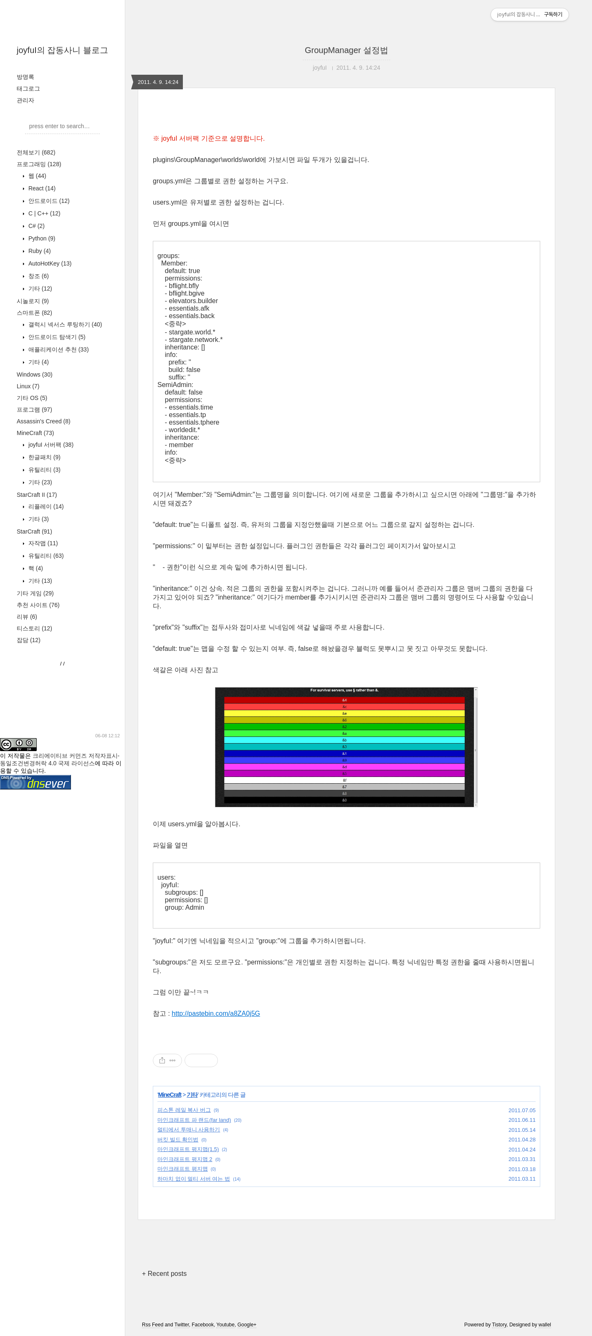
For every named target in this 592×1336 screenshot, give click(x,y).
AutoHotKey (49, 263)
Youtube (225, 1325)
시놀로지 (33, 301)
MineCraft (35, 433)
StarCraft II (37, 494)
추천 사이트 (38, 605)
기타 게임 (35, 593)
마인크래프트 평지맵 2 (184, 1159)
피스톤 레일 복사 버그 (184, 1110)
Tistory (499, 1325)
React (41, 188)
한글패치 (44, 457)
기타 (39, 288)
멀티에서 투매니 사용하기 (188, 1129)
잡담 (28, 640)
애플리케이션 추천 (58, 349)
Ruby (39, 251)
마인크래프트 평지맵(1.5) (188, 1149)
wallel (545, 1325)
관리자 (25, 100)
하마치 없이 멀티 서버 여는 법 (193, 1179)
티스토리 (34, 628)
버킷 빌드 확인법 (177, 1139)
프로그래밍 (39, 164)
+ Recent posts (164, 1273)
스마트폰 (34, 312)
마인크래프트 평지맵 (182, 1169)
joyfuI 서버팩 (50, 444)
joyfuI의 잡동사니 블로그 (62, 50)
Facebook (203, 1325)
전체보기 (36, 152)
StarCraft (34, 531)
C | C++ (44, 213)
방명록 (25, 76)
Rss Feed (152, 1325)
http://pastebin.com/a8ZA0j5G (216, 1013)
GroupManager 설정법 (346, 50)
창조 (38, 276)
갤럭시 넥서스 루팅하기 (64, 324)
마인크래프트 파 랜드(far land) (194, 1120)
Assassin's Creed (44, 421)
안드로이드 (48, 200)
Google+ (247, 1325)
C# (36, 226)
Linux (28, 386)
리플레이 (45, 506)
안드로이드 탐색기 (56, 337)
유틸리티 (44, 469)
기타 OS (32, 398)
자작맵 (42, 543)
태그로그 (28, 88)
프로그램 (34, 409)
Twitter (182, 1325)
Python (41, 238)
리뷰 (27, 616)
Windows (35, 374)
